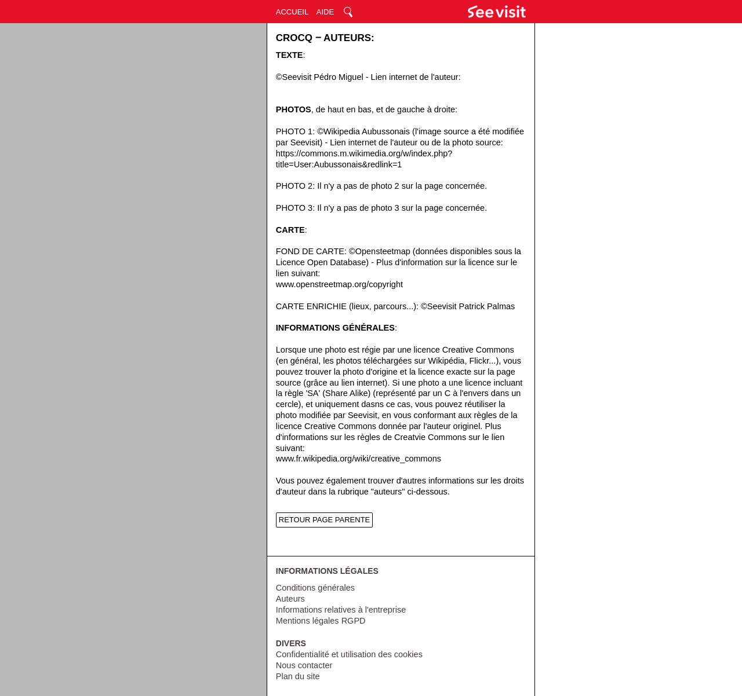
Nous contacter (304, 665)
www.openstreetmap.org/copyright (339, 284)
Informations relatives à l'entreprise (341, 609)
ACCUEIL (292, 12)
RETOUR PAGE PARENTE (324, 519)
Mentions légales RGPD (321, 620)
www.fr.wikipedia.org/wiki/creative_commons (358, 458)
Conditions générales (315, 587)
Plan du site (298, 676)
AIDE (325, 12)
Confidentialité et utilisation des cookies (349, 654)
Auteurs (290, 598)
